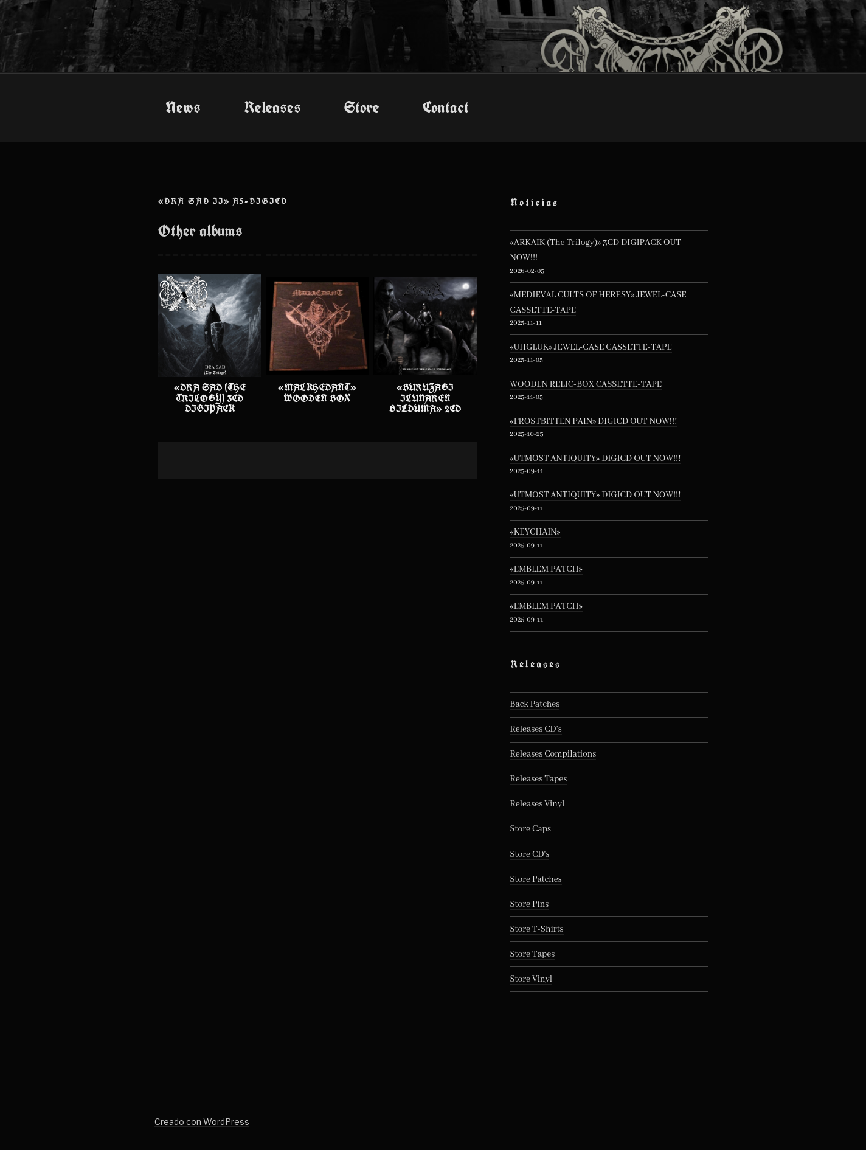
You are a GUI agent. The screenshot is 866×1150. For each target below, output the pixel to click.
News (183, 107)
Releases (272, 107)
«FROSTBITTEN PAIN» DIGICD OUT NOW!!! (593, 421)
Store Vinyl (531, 979)
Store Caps (530, 828)
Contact (446, 107)
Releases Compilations (553, 754)
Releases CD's (536, 729)
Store (361, 107)
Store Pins (529, 904)
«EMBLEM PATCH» (546, 569)
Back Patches (535, 704)
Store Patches (536, 879)
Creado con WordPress (201, 1122)
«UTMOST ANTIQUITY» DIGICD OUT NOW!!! (595, 458)
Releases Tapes (538, 779)
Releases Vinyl (537, 803)
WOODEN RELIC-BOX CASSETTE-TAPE (586, 384)
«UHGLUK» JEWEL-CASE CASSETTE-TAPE (591, 347)
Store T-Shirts (537, 929)
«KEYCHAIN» (535, 532)
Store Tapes (532, 954)
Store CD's (530, 854)
